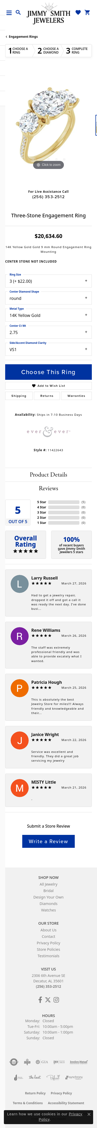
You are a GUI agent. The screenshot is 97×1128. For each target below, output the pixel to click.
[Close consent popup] (89, 1114)
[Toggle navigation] (11, 13)
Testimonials (48, 955)
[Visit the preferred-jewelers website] (53, 1077)
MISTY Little (43, 782)
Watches (48, 910)
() (83, 502)
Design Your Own (48, 897)
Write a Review (48, 841)
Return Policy (35, 1093)
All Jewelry (48, 884)
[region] (48, 127)
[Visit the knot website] (34, 1077)
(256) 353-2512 (48, 197)
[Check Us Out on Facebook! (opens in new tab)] (40, 1000)
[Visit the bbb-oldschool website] (27, 1062)
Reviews (48, 488)
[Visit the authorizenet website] (14, 1062)
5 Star (41, 502)
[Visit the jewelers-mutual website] (79, 1062)
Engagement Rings (23, 36)
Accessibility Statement (66, 1103)
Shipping (18, 396)
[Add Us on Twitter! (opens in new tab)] (48, 1000)
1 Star (41, 523)
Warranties (77, 396)
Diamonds (48, 903)
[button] (18, 12)
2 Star (41, 517)
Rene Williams (45, 630)
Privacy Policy (48, 942)
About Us (49, 929)
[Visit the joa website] (18, 1077)
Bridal (48, 890)
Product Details (48, 475)
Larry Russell (44, 578)
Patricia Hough (46, 682)
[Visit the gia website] (42, 1062)
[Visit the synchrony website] (74, 1077)
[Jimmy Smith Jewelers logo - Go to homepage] (49, 13)
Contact (48, 936)
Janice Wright (45, 734)
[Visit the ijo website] (59, 1062)
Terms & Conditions (28, 1103)
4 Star (41, 507)
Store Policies (48, 949)
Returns (47, 396)
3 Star (41, 512)
